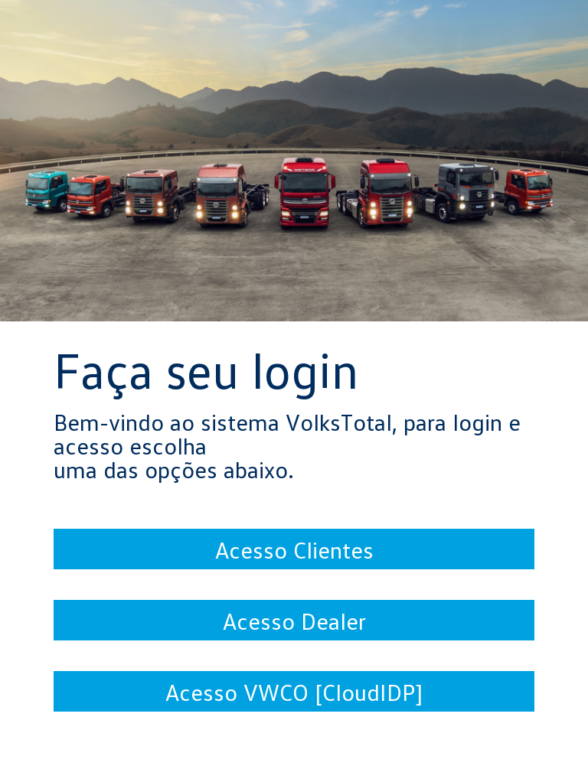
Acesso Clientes (294, 549)
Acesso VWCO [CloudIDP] (294, 691)
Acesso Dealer (294, 620)
